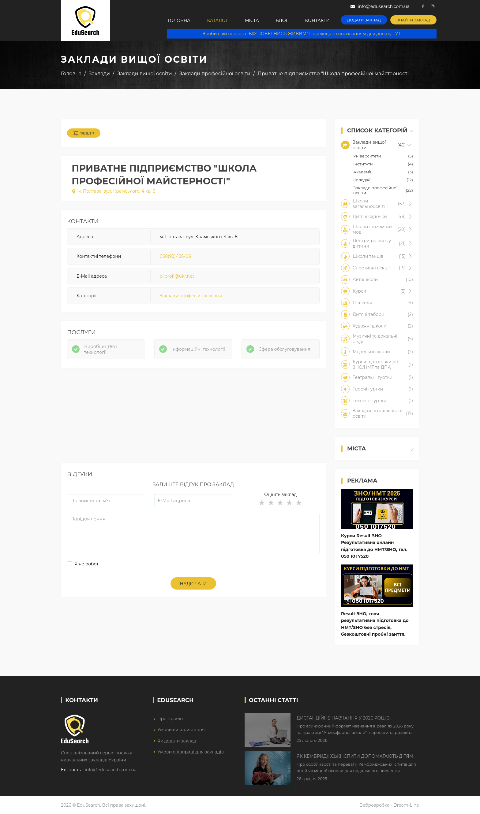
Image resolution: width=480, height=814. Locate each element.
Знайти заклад (413, 20)
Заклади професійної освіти (191, 295)
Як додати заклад (176, 741)
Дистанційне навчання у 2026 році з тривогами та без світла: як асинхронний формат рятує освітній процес (351, 718)
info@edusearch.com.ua (111, 769)
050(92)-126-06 (175, 256)
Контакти (317, 20)
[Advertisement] (193, 420)
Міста (252, 20)
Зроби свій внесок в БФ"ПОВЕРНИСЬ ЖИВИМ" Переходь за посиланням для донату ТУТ (301, 33)
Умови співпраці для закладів (190, 752)
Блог (282, 20)
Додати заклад (364, 20)
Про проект (170, 718)
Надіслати (193, 583)
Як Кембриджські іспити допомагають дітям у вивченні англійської (357, 756)
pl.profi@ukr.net (177, 276)
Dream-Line (406, 805)
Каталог (217, 20)
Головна (179, 20)
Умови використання (181, 729)
